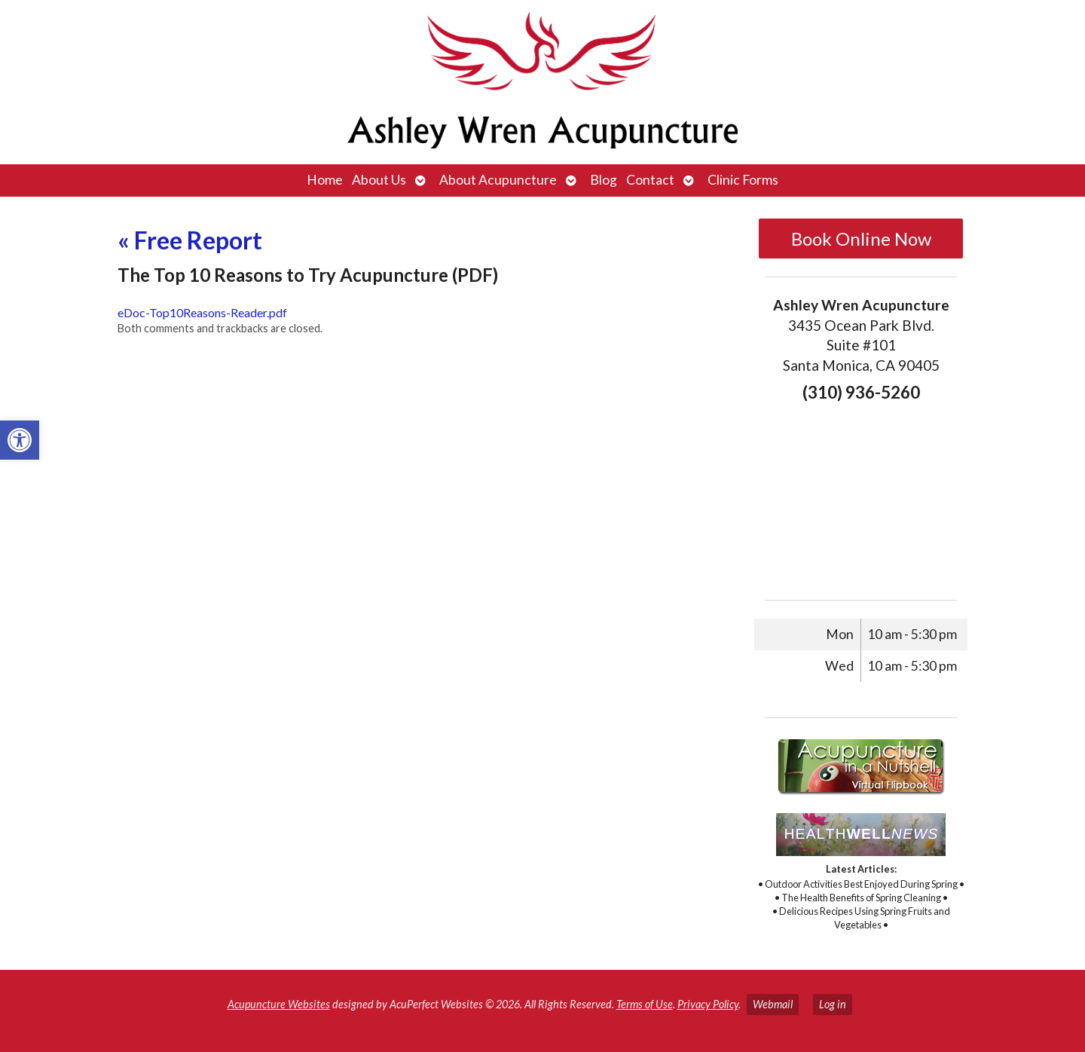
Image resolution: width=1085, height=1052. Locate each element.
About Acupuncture (498, 180)
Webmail (773, 1004)
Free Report (190, 240)
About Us (379, 180)
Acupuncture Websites (279, 1004)
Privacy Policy (707, 1004)
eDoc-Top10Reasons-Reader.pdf (202, 312)
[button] (19, 440)
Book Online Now (861, 238)
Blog (603, 180)
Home (325, 180)
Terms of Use (644, 1004)
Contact (650, 180)
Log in (832, 1004)
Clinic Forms (743, 180)
